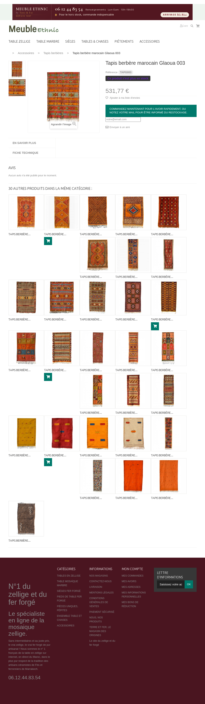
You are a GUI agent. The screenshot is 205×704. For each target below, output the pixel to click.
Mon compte (132, 569)
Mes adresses (131, 587)
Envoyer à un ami (120, 127)
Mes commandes (133, 575)
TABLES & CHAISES (95, 41)
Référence (112, 72)
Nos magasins (98, 575)
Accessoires (26, 53)
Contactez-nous (100, 581)
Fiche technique (25, 152)
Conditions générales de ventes (98, 602)
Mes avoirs (129, 581)
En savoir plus (24, 143)
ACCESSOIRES (150, 41)
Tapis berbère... (19, 234)
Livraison (95, 587)
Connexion (188, 25)
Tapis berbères (53, 53)
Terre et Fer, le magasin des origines (100, 631)
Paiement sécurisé (101, 612)
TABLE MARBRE (47, 41)
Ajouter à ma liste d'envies (124, 97)
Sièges (70, 41)
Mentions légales (101, 592)
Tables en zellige (69, 575)
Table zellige (19, 41)
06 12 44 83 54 (69, 9)
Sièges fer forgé (69, 591)
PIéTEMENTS (124, 41)
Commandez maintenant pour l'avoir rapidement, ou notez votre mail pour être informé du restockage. (148, 110)
